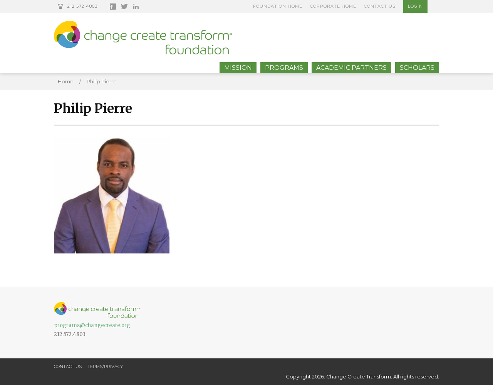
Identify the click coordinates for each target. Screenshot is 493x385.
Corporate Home (333, 6)
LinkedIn (136, 6)
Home (66, 81)
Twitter (124, 6)
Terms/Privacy (105, 366)
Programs (284, 67)
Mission (238, 67)
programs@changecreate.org (92, 325)
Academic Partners (351, 67)
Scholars (417, 67)
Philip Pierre (102, 81)
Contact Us (380, 6)
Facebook (113, 6)
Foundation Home (277, 6)
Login (415, 6)
